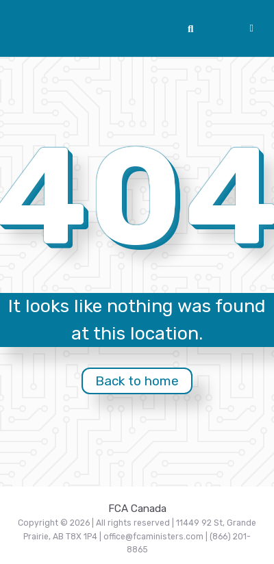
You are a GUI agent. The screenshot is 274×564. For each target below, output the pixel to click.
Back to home (137, 381)
